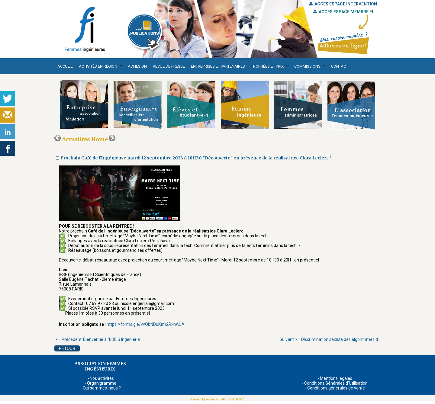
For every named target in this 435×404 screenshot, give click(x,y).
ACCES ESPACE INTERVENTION (343, 4)
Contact (339, 66)
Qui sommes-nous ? (102, 388)
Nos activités (102, 378)
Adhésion (137, 66)
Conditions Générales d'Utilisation (336, 383)
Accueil (65, 66)
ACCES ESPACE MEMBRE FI (343, 11)
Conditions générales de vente (336, 388)
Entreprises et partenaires (218, 66)
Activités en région (98, 66)
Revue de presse (169, 66)
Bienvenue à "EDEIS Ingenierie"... (100, 339)
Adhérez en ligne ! (343, 46)
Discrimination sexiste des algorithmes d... (330, 339)
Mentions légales (336, 378)
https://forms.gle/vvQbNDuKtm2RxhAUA (146, 324)
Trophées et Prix (267, 66)
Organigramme (101, 383)
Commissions (307, 66)
